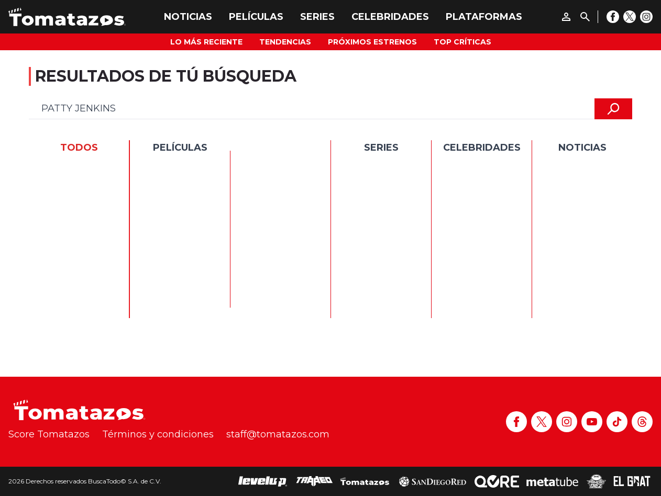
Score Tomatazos (49, 434)
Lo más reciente (206, 42)
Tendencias (285, 42)
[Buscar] (585, 16)
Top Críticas (462, 42)
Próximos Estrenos (372, 42)
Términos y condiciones (158, 434)
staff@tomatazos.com (277, 434)
